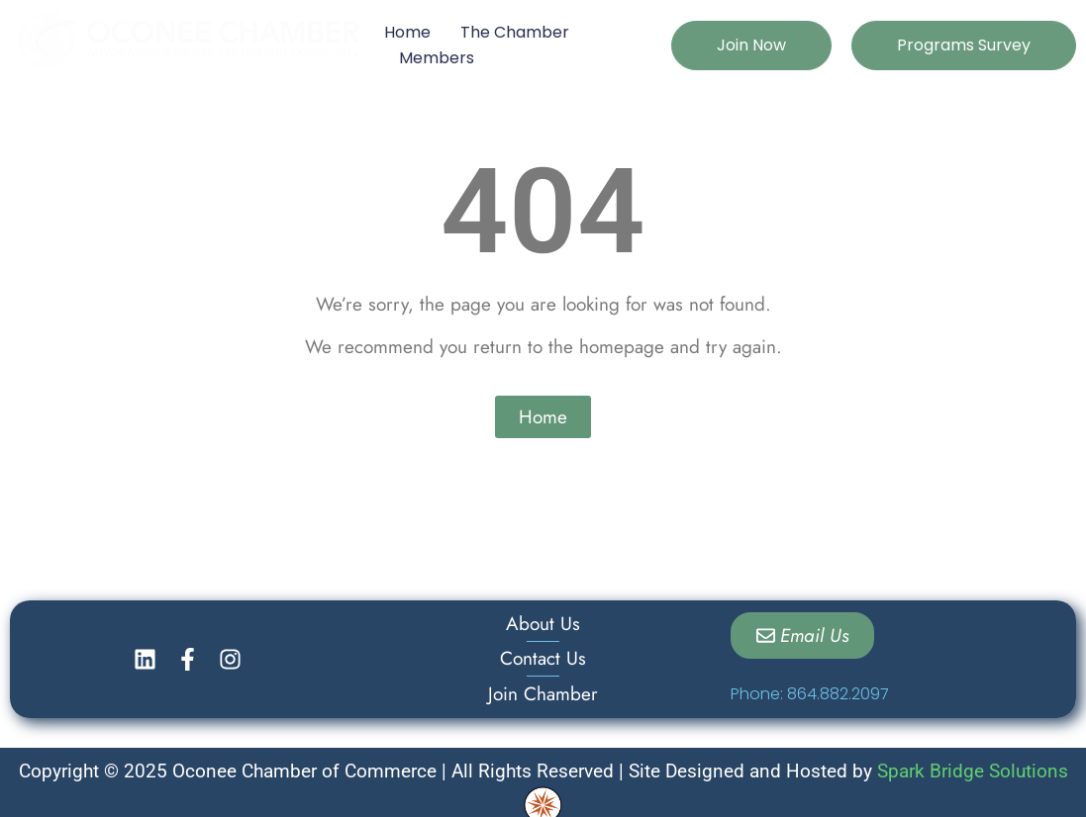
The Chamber (514, 32)
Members (436, 57)
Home (407, 32)
